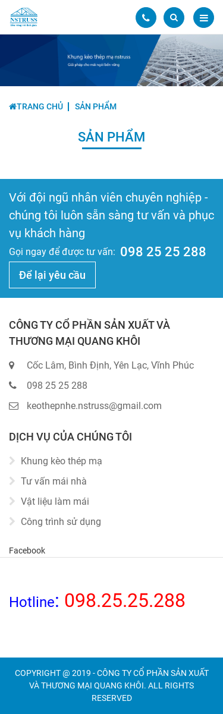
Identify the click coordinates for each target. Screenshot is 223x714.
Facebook (27, 550)
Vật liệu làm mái (55, 501)
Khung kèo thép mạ (61, 461)
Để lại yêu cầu (52, 275)
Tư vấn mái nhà (54, 481)
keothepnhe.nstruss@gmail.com (94, 405)
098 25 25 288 (163, 251)
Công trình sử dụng (61, 521)
